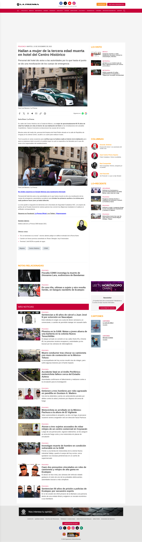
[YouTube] (69, 3)
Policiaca (24, 10)
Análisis (60, 11)
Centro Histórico (34, 248)
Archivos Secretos (109, 10)
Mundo (46, 10)
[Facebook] (61, 3)
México (31, 10)
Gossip (66, 10)
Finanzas (52, 10)
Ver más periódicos (116, 4)
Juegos (119, 10)
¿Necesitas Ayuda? (71, 523)
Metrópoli (38, 10)
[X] (65, 3)
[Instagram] (74, 3)
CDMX (46, 248)
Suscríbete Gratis (107, 308)
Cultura (82, 11)
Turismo (98, 10)
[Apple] (77, 528)
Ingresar (101, 4)
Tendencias (90, 10)
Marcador (73, 10)
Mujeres (22, 248)
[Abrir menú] (18, 10)
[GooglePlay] (81, 528)
